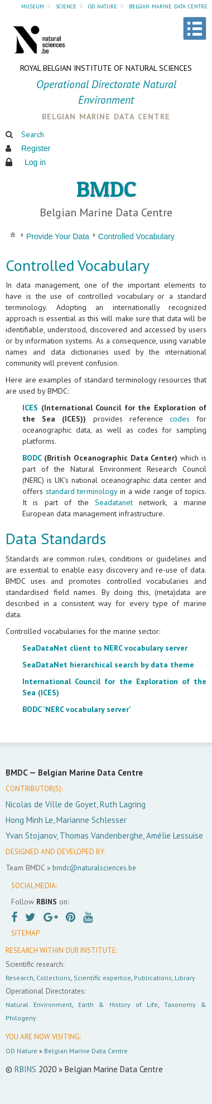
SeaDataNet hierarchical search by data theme (108, 665)
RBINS (25, 1069)
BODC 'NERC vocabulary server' (76, 709)
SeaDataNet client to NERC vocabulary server (104, 648)
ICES (30, 408)
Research (19, 978)
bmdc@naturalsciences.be (94, 868)
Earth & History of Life (118, 1004)
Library (185, 978)
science (66, 6)
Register (35, 148)
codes (180, 419)
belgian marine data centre (168, 6)
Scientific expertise (102, 978)
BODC (31, 458)
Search (32, 134)
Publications (153, 978)
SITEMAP (25, 933)
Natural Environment (39, 1004)
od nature (102, 6)
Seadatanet (114, 502)
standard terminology (82, 491)
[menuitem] (12, 234)
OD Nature (21, 1051)
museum (32, 6)
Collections (53, 978)
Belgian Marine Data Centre (86, 1051)
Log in (35, 162)
